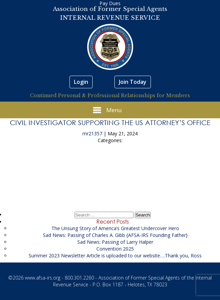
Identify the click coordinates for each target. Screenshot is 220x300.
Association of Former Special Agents (110, 9)
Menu (107, 110)
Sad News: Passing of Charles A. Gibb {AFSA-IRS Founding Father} (115, 235)
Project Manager (110, 184)
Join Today (132, 82)
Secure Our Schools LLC (110, 165)
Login (81, 82)
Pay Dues (110, 3)
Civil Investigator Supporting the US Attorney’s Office (110, 122)
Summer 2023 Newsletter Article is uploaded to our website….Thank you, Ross (115, 255)
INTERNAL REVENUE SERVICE (110, 17)
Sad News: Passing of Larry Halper (115, 242)
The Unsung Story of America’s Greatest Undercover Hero (115, 228)
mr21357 (92, 133)
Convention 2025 (115, 248)
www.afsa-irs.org (42, 277)
